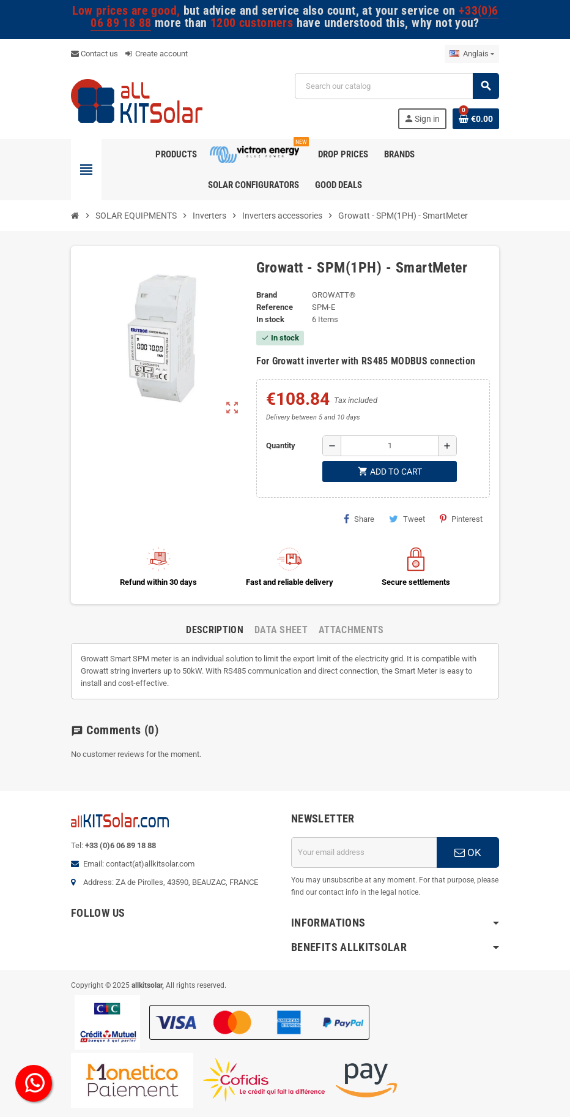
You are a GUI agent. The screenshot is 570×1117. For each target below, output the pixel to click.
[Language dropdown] (472, 54)
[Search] (396, 86)
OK (467, 852)
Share (359, 519)
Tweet (407, 519)
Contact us (94, 53)
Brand (266, 294)
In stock (270, 319)
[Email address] (364, 852)
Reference (274, 307)
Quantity (280, 445)
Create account (156, 53)
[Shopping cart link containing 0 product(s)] (476, 118)
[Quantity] (390, 446)
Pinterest (461, 519)
